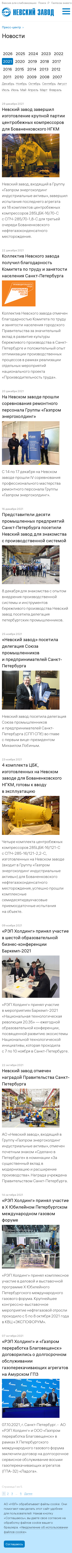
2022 (58, 53)
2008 (44, 76)
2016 (7, 69)
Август (62, 84)
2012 (56, 69)
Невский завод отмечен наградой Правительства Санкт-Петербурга (36, 1077)
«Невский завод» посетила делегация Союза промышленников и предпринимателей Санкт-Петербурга (32, 652)
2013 (44, 69)
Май (23, 90)
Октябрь (34, 84)
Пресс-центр (11, 27)
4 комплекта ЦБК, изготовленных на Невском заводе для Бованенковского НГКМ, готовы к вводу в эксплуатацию (32, 778)
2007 (57, 76)
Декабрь (8, 84)
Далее (28, 1493)
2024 (33, 53)
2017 (56, 61)
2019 (32, 61)
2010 (19, 76)
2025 (20, 53)
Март (43, 90)
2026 (7, 53)
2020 (20, 61)
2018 (44, 61)
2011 (7, 76)
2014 (31, 69)
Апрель (33, 90)
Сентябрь (49, 84)
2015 (19, 69)
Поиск (42, 3)
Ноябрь (21, 84)
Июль (6, 90)
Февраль (55, 90)
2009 (31, 76)
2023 (46, 53)
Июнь (15, 90)
